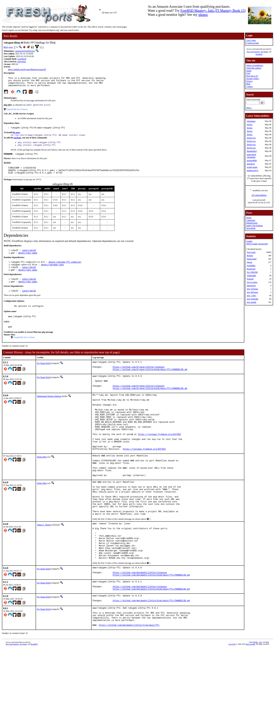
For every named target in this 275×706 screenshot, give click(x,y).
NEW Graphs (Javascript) (257, 244)
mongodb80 (252, 160)
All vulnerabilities (259, 195)
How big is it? (252, 76)
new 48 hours (252, 292)
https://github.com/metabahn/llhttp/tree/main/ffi (129, 682)
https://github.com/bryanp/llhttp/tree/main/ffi (27, 70)
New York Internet (253, 52)
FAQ (248, 73)
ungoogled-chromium (251, 155)
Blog (248, 84)
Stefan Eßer (42, 485)
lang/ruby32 (29, 257)
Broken (250, 255)
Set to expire (252, 282)
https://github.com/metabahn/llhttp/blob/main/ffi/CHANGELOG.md (151, 625)
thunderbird (252, 151)
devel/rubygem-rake (52, 272)
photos (203, 14)
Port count (251, 252)
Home (248, 217)
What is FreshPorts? (254, 65)
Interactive (251, 285)
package (17, 141)
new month (251, 302)
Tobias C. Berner (44, 565)
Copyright (232, 702)
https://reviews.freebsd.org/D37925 (144, 477)
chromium (251, 121)
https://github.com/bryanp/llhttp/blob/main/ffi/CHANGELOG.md (150, 382)
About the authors (253, 68)
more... (249, 107)
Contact (249, 86)
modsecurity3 (252, 170)
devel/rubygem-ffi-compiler (65, 269)
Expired (250, 279)
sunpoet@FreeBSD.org (25, 51)
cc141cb (22, 59)
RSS (267, 700)
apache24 (251, 164)
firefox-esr (251, 138)
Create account (252, 43)
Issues (248, 70)
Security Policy (252, 78)
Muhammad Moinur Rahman (49, 412)
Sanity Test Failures (254, 225)
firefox (250, 124)
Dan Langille (250, 702)
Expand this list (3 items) (17, 112)
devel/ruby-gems (27, 260)
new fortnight (252, 299)
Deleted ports (251, 223)
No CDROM (252, 272)
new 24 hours (252, 289)
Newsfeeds (251, 228)
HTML (255, 700)
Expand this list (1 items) (24, 348)
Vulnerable (251, 275)
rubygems (22, 62)
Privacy (249, 81)
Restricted (251, 269)
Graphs (249, 241)
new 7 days (251, 295)
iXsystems (264, 52)
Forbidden (251, 265)
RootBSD (259, 54)
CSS (260, 700)
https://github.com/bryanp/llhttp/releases (138, 379)
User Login (251, 40)
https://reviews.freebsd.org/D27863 (159, 459)
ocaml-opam (252, 167)
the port (16, 136)
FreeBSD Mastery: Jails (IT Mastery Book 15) (213, 10)
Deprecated (251, 259)
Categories (250, 220)
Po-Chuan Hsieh (44, 374)
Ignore (249, 262)
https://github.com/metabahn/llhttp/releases (140, 622)
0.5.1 (6, 47)
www (10, 47)
